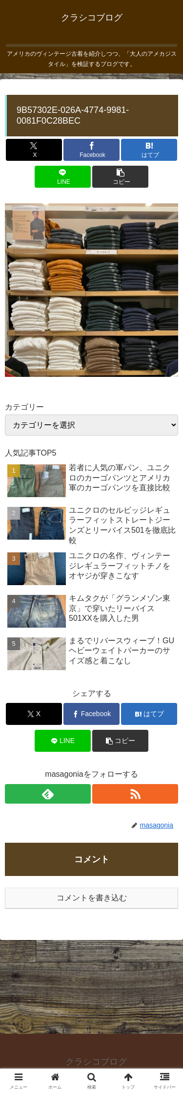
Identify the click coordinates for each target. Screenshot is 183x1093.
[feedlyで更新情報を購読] (48, 794)
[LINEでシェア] (63, 177)
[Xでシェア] (34, 150)
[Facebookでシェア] (91, 150)
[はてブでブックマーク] (149, 150)
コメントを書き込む (92, 898)
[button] (120, 177)
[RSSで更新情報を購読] (135, 794)
